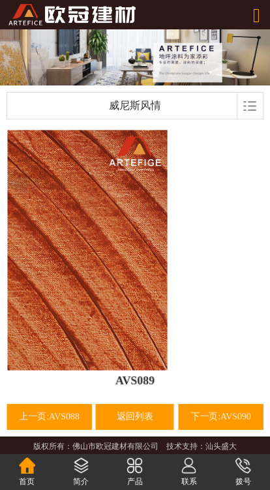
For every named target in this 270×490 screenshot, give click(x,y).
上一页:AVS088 (49, 416)
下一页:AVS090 (220, 416)
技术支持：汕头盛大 (201, 446)
